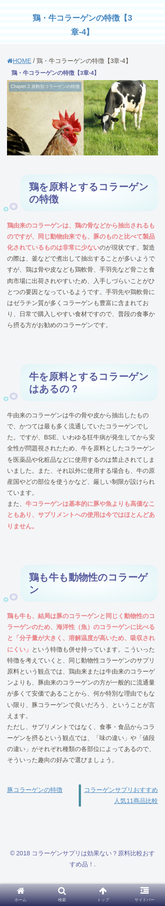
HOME (19, 60)
